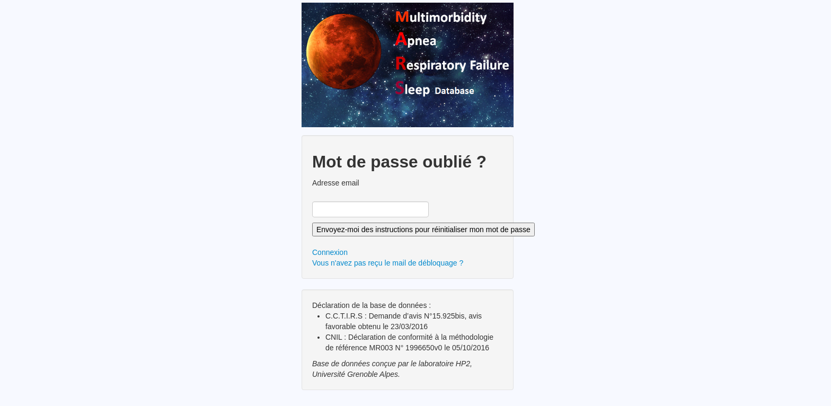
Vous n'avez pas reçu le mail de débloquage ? (387, 263)
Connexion (330, 252)
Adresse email (335, 183)
